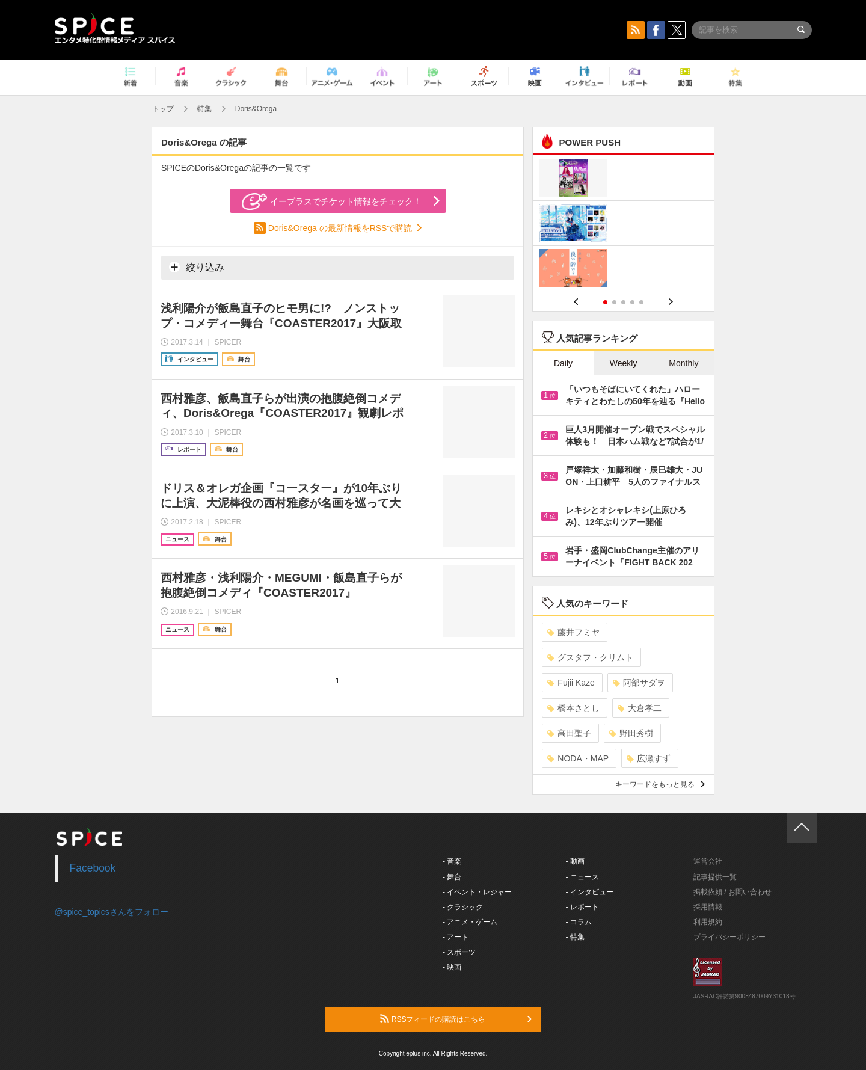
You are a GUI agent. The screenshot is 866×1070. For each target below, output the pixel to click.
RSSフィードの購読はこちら (456, 1019)
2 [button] (614, 302)
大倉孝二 (640, 708)
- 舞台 (452, 877)
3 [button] (623, 302)
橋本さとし (573, 708)
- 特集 (575, 937)
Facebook (93, 868)
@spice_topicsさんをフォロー (111, 912)
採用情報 (707, 907)
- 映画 (452, 967)
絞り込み (196, 267)
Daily (563, 363)
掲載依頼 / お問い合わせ (732, 892)
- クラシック (463, 907)
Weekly (623, 363)
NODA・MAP (578, 758)
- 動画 (575, 861)
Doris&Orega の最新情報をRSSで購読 (341, 228)
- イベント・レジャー (477, 892)
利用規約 (707, 922)
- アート (455, 937)
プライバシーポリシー (729, 937)
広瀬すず (649, 758)
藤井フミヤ (573, 632)
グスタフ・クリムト (590, 657)
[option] (623, 224)
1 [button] (605, 302)
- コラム (579, 922)
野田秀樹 (631, 733)
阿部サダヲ (639, 682)
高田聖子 (569, 733)
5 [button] (641, 302)
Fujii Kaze (570, 682)
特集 (204, 109)
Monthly (683, 363)
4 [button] (632, 302)
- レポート (582, 907)
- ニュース (582, 877)
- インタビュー (589, 892)
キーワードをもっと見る (660, 784)
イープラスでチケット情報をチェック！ (332, 201)
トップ (163, 109)
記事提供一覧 (715, 877)
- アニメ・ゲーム (470, 922)
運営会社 (707, 861)
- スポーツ (459, 952)
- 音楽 (452, 861)
